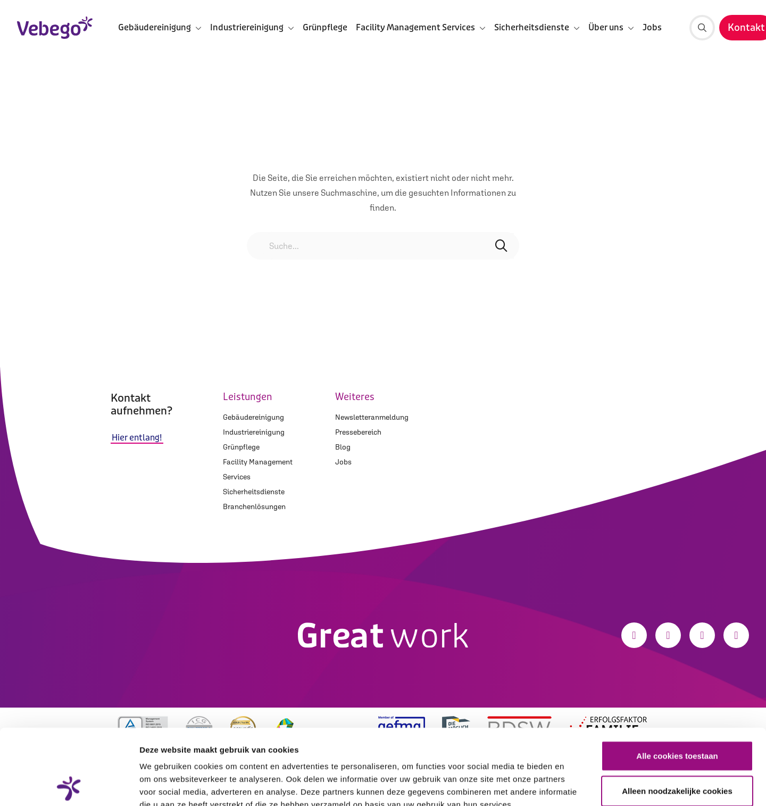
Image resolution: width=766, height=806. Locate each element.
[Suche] (702, 27)
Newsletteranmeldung (372, 417)
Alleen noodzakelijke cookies (677, 715)
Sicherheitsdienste (254, 491)
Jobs (652, 27)
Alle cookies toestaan (677, 680)
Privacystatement (174, 741)
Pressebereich (358, 432)
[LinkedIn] (702, 635)
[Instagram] (668, 635)
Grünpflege (325, 27)
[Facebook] (634, 635)
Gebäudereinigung (253, 417)
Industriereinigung (254, 432)
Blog (343, 447)
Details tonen (574, 785)
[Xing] (736, 635)
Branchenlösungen (254, 506)
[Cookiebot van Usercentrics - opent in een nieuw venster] (68, 785)
